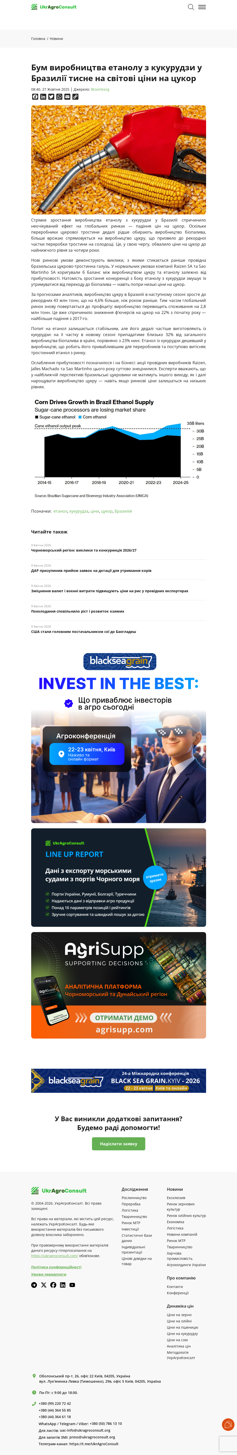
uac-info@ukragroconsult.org (85, 1430)
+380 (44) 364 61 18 (55, 1417)
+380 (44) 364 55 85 (55, 1410)
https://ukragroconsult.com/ (54, 1255)
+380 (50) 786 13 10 (106, 1423)
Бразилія (123, 511)
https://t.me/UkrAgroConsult (94, 1444)
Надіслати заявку (118, 1144)
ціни (94, 511)
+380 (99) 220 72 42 (55, 1403)
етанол (60, 511)
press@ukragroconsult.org (92, 1437)
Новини (56, 38)
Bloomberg (100, 89)
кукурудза (78, 511)
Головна (38, 38)
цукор (107, 511)
